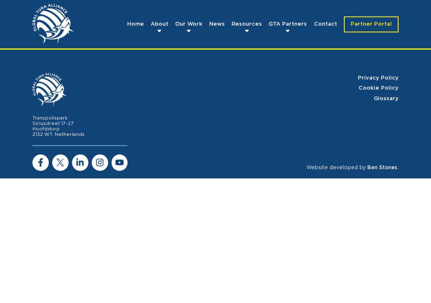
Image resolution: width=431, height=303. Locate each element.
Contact (325, 24)
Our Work (188, 24)
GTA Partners (288, 24)
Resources (246, 24)
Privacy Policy (378, 78)
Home (135, 24)
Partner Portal (371, 24)
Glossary (386, 98)
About (159, 24)
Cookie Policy (379, 88)
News (217, 24)
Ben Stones (382, 167)
